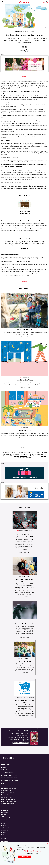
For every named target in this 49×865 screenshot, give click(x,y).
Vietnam (17, 261)
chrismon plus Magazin (9, 780)
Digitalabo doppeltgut (9, 778)
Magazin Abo (5, 826)
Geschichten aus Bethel (24, 658)
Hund (15, 174)
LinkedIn (27, 458)
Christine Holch (22, 387)
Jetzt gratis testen (24, 856)
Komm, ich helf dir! (25, 661)
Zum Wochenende (7, 772)
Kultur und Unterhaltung (9, 799)
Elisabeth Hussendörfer (24, 336)
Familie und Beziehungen (9, 788)
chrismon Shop (6, 828)
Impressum (4, 810)
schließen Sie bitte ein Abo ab (32, 454)
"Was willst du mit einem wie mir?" (24, 580)
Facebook (19, 458)
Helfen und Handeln (7, 793)
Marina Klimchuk (23, 596)
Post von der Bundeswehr (24, 624)
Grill (8, 177)
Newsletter (5, 764)
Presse (3, 832)
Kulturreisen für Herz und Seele (24, 701)
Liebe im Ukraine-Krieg (24, 576)
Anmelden (46, 2)
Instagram (43, 456)
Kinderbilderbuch (39, 170)
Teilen (24, 76)
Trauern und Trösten (7, 803)
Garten (41, 225)
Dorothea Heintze (25, 49)
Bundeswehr (24, 621)
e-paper (3, 783)
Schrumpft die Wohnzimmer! (24, 212)
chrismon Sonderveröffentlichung (24, 697)
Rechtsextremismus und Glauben (25, 531)
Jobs (2, 834)
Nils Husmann (23, 637)
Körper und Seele (6, 797)
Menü (2, 3)
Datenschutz (5, 812)
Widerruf (4, 819)
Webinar (4, 770)
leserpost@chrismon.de (20, 456)
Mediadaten (5, 830)
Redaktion (4, 841)
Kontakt (3, 815)
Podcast (4, 767)
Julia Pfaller (26, 50)
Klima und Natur (6, 795)
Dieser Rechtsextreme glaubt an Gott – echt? (24, 536)
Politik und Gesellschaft (8, 801)
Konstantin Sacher (22, 552)
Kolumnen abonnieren (9, 775)
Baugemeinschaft (14, 164)
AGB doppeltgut (6, 817)
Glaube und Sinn (6, 790)
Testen (42, 2)
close (47, 843)
